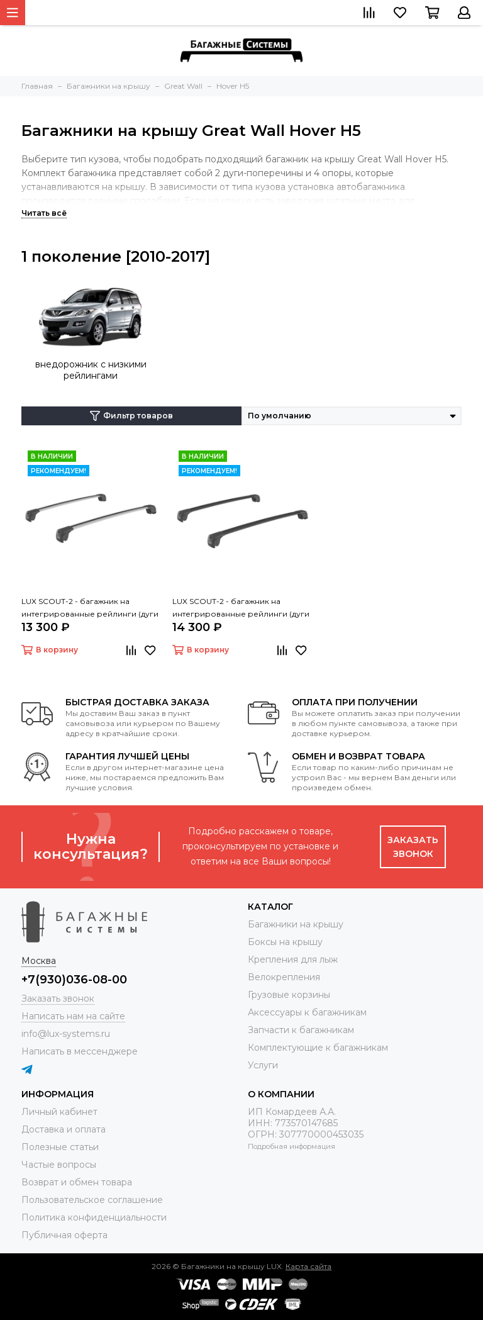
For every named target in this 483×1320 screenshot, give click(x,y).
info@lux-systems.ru (65, 1033)
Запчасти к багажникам (301, 1030)
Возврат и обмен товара (76, 1182)
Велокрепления (284, 977)
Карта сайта (308, 1266)
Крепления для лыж (293, 959)
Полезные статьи (60, 1147)
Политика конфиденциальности (94, 1217)
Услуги (263, 1065)
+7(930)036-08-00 (74, 980)
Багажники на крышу (295, 924)
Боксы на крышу (285, 942)
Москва (38, 960)
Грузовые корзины (289, 994)
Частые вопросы (58, 1164)
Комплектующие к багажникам (318, 1047)
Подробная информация (291, 1146)
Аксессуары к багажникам (307, 1012)
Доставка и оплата (63, 1129)
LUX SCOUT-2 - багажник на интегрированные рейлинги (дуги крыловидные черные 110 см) (240, 608)
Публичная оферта (64, 1235)
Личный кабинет (59, 1111)
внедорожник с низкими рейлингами (91, 370)
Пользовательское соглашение (92, 1199)
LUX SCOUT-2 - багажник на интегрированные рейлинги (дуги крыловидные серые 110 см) (89, 608)
